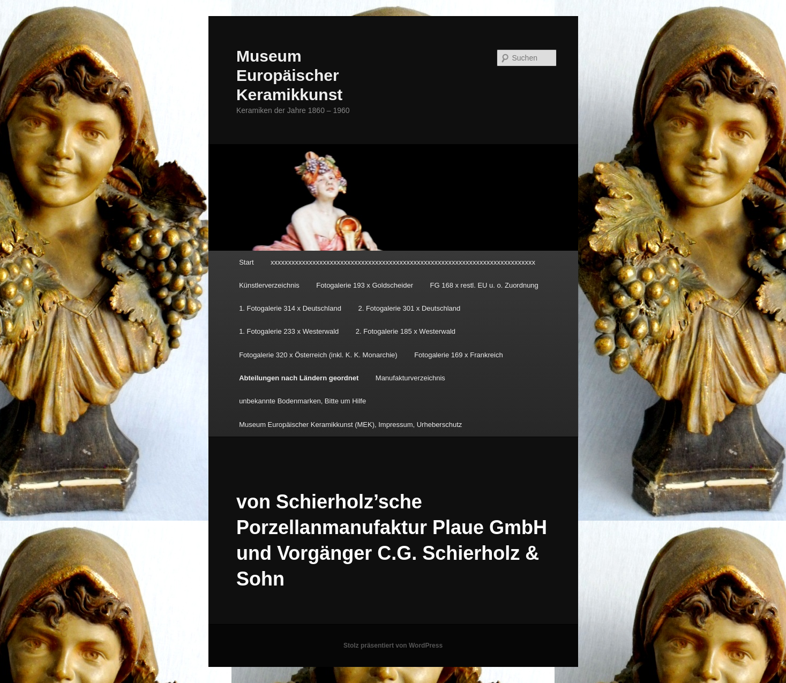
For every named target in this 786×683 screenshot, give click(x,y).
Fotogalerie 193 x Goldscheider (364, 285)
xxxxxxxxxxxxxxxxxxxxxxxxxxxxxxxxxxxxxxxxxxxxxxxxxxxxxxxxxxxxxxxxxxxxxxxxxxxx (403, 262)
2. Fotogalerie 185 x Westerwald (405, 331)
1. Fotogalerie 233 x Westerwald (289, 331)
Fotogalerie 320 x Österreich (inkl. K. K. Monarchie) (318, 355)
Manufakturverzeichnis (410, 378)
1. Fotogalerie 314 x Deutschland (290, 308)
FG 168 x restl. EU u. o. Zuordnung (484, 285)
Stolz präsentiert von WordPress (393, 645)
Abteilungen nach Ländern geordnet (298, 378)
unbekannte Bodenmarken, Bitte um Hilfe (302, 401)
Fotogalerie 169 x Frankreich (458, 355)
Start (246, 262)
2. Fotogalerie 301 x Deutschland (409, 308)
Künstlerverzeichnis (269, 285)
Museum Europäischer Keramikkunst (289, 75)
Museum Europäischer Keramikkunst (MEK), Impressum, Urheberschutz (350, 425)
